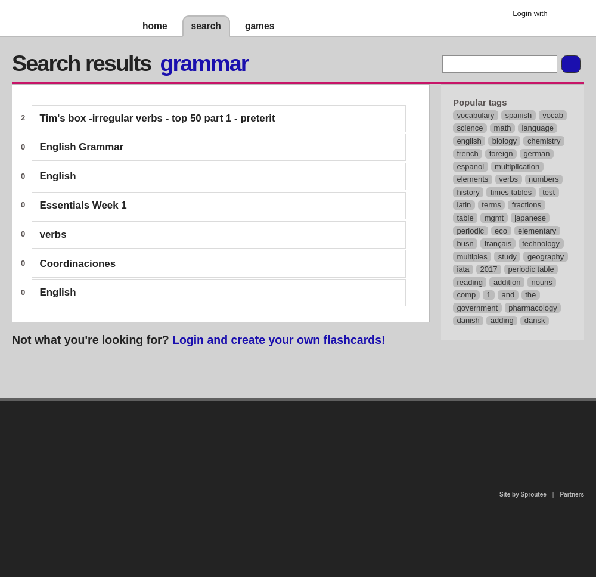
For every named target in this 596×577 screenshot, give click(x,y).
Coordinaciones (78, 263)
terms (491, 204)
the (530, 294)
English (58, 176)
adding (502, 320)
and (508, 294)
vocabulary (476, 115)
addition (507, 282)
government (477, 307)
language (538, 127)
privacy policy (336, 406)
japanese (530, 217)
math (502, 127)
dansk (534, 320)
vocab (552, 115)
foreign (501, 153)
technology (541, 243)
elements (473, 179)
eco (501, 231)
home (154, 26)
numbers (544, 179)
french (468, 153)
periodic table (531, 269)
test (548, 192)
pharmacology (532, 307)
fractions (526, 204)
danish (468, 320)
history (468, 192)
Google (566, 15)
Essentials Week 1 (83, 205)
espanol (471, 166)
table (465, 217)
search (206, 26)
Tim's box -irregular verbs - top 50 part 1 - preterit (157, 118)
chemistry (544, 141)
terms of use (392, 435)
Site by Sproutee (523, 494)
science (470, 127)
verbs (53, 234)
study (507, 256)
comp (466, 294)
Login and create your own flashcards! (279, 339)
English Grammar (82, 147)
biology (504, 141)
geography (545, 256)
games (259, 26)
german (536, 153)
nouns (541, 282)
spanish (518, 115)
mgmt (494, 217)
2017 (488, 269)
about (144, 449)
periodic (471, 231)
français (498, 243)
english (469, 141)
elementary (537, 231)
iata (463, 269)
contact (292, 432)
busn (465, 243)
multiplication (517, 166)
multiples (472, 256)
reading (470, 282)
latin (464, 204)
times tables (511, 192)
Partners (572, 494)
